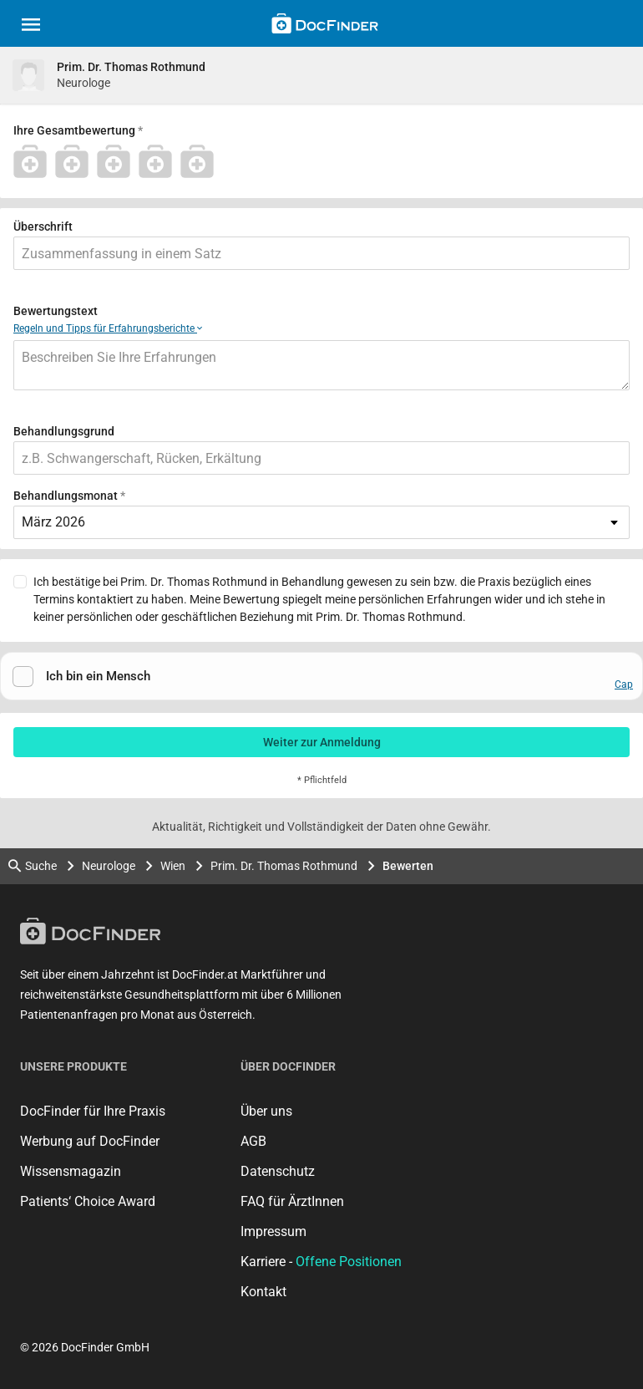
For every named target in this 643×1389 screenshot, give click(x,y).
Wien (172, 866)
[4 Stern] (159, 161)
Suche (32, 866)
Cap (624, 684)
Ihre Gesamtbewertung (74, 130)
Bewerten (407, 866)
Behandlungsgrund (63, 431)
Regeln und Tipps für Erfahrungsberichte (107, 328)
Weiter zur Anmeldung (322, 742)
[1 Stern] (34, 161)
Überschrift (43, 226)
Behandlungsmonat (65, 495)
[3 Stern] (118, 161)
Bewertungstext (55, 311)
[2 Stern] (76, 161)
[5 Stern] (201, 161)
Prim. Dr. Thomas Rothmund (283, 866)
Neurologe (108, 866)
